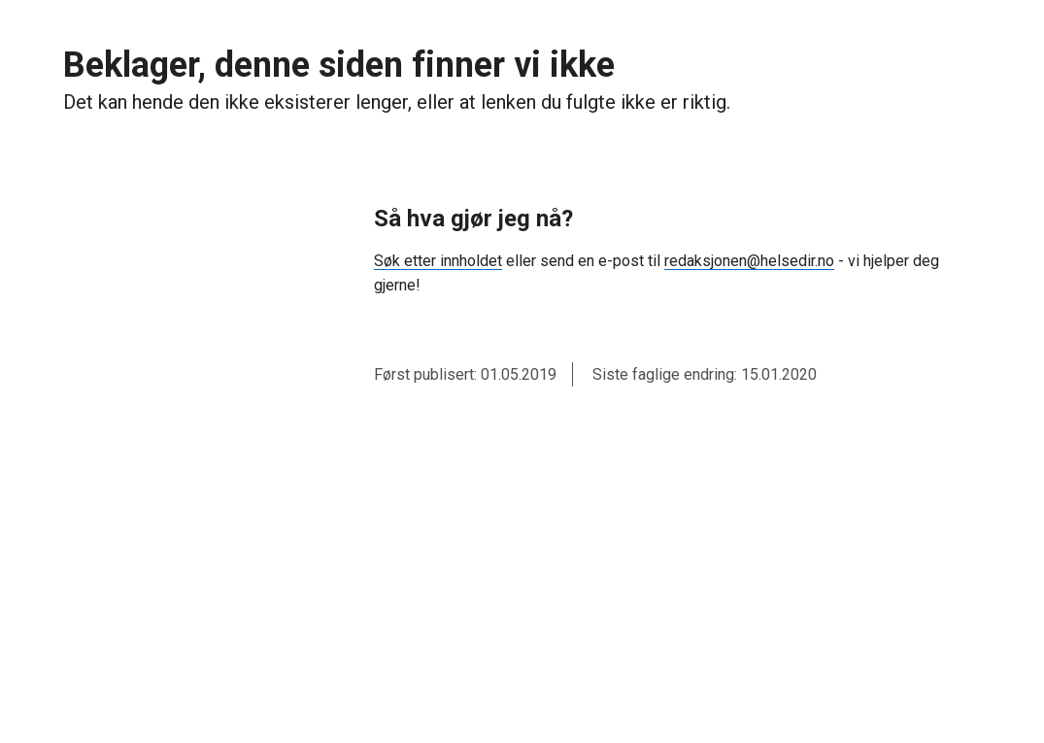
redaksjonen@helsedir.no (749, 261)
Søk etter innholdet (438, 261)
